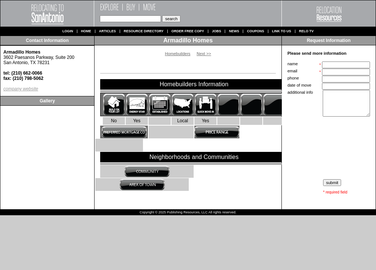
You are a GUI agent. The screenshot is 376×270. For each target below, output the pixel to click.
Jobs (216, 31)
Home (86, 31)
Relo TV (306, 31)
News (234, 31)
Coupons (255, 31)
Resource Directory (144, 31)
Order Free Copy (187, 31)
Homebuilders (177, 53)
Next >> (204, 53)
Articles (107, 31)
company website (20, 89)
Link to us (281, 31)
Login (67, 31)
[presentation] (329, 148)
